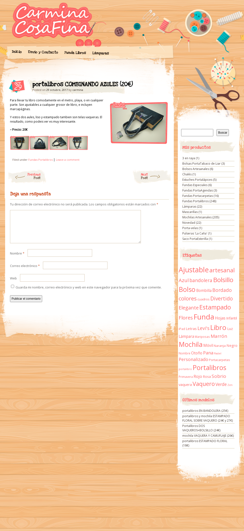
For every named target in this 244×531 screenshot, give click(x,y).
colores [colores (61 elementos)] (188, 298)
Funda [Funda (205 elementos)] (204, 317)
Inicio (16, 51)
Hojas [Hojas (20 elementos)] (220, 318)
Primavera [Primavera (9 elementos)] (186, 377)
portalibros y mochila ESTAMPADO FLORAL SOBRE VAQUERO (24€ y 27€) (207, 418)
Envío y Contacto (43, 52)
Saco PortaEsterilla (195, 239)
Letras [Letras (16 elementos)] (191, 328)
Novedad (188, 223)
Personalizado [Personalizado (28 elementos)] (193, 359)
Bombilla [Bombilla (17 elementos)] (204, 290)
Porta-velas (190, 228)
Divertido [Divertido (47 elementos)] (221, 298)
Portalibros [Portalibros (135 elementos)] (209, 367)
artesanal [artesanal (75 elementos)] (222, 270)
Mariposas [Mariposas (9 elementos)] (202, 337)
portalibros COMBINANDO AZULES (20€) (161, 85)
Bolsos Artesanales (195, 169)
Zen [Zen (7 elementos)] (230, 385)
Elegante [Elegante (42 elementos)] (189, 307)
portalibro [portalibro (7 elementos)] (185, 369)
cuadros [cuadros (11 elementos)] (203, 299)
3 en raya (188, 158)
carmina (77, 90)
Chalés (187, 174)
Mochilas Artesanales (197, 217)
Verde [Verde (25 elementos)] (221, 384)
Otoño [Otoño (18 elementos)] (196, 353)
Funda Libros (75, 52)
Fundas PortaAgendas (197, 190)
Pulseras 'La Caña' (194, 233)
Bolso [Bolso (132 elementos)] (187, 289)
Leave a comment (67, 159)
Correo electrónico (25, 271)
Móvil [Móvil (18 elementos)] (208, 345)
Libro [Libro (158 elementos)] (218, 327)
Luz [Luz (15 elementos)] (230, 328)
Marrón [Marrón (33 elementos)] (219, 336)
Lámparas (100, 53)
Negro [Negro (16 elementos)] (231, 345)
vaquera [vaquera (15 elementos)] (185, 384)
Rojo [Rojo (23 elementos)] (198, 376)
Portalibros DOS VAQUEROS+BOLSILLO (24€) (201, 428)
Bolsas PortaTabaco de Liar (201, 163)
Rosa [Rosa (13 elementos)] (207, 376)
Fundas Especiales (194, 185)
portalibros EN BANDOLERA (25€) (205, 411)
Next (156, 176)
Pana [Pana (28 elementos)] (208, 353)
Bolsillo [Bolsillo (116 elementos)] (223, 279)
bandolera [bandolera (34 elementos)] (200, 280)
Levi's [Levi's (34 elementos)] (203, 328)
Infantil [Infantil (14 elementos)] (231, 318)
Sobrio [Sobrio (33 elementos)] (219, 376)
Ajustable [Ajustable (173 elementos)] (194, 269)
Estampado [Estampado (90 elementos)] (215, 307)
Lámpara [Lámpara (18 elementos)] (186, 336)
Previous (24, 176)
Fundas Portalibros (40, 159)
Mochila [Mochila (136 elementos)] (191, 344)
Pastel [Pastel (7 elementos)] (217, 353)
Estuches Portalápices (197, 180)
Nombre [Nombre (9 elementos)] (184, 353)
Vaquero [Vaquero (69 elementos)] (204, 384)
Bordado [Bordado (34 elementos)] (222, 290)
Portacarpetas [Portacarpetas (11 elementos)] (219, 360)
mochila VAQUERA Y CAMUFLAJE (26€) (208, 436)
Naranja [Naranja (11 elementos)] (220, 345)
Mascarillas (190, 212)
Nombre (17, 259)
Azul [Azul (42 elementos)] (184, 280)
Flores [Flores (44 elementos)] (186, 317)
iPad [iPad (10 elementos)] (182, 329)
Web (13, 284)
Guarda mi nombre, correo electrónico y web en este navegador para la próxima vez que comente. (89, 293)
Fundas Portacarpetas (197, 196)
